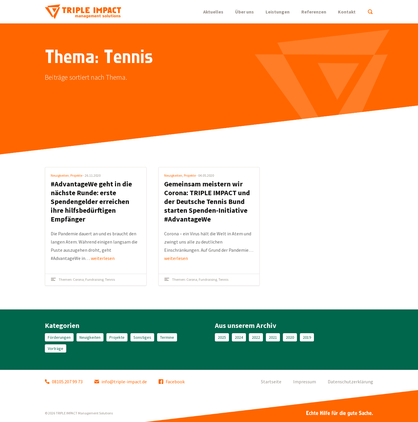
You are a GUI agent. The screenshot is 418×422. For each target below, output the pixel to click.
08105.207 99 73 (64, 381)
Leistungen (278, 12)
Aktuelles (213, 12)
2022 (256, 337)
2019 (307, 337)
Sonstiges (142, 337)
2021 (273, 337)
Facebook (172, 381)
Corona (78, 279)
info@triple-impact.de (120, 381)
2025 (222, 337)
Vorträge (55, 348)
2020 (290, 337)
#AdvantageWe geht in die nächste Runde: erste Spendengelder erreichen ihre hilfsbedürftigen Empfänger (91, 201)
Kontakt (347, 12)
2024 (239, 337)
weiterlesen (103, 258)
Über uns (244, 12)
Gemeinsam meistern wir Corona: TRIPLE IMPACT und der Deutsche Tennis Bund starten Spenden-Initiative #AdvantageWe (207, 201)
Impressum (304, 381)
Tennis (110, 279)
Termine (167, 337)
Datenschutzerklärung (350, 381)
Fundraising (94, 279)
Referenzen (313, 12)
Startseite (271, 381)
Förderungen (59, 337)
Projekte (76, 175)
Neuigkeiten (60, 175)
